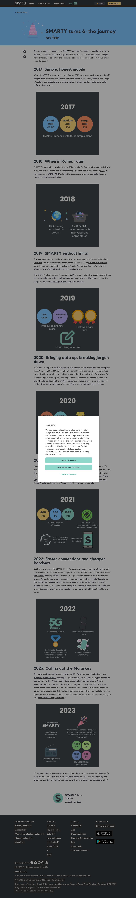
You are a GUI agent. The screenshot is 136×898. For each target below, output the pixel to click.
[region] (68, 449)
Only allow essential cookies (68, 467)
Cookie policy (55, 454)
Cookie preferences (69, 474)
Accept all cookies (69, 460)
